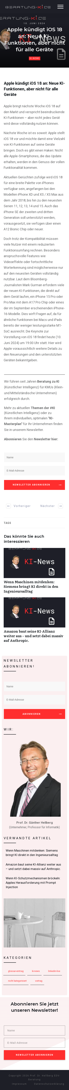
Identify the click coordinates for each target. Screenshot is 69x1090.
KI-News (35, 58)
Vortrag (38, 981)
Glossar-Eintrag (16, 971)
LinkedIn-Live (54, 971)
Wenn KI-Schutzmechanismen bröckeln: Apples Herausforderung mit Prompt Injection (34, 883)
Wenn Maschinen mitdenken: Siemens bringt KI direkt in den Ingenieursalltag (34, 572)
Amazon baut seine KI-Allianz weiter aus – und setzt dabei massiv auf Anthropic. (34, 622)
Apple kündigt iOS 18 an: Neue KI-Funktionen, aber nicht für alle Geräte (34, 89)
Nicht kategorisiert (17, 981)
